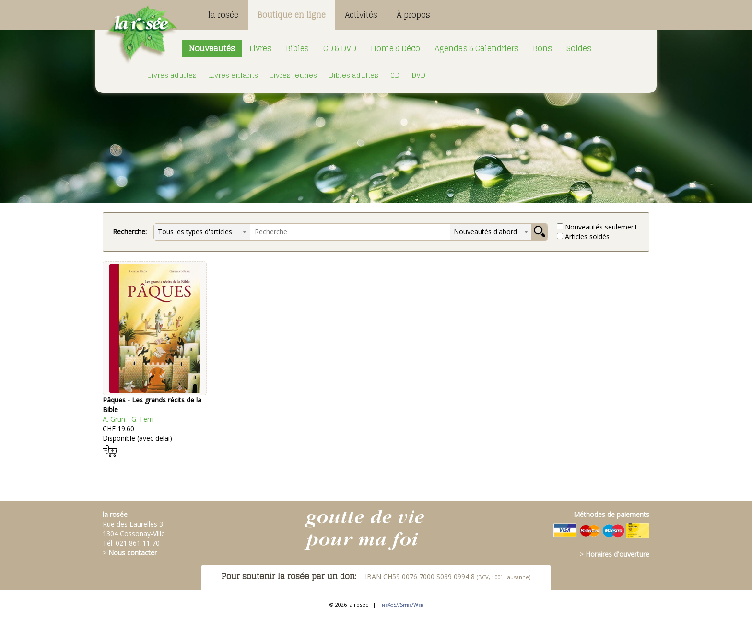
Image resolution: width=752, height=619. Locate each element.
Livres (260, 48)
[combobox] (202, 232)
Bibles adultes (353, 75)
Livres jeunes (293, 75)
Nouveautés (212, 48)
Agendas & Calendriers (476, 48)
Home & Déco (395, 48)
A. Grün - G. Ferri (128, 419)
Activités (361, 15)
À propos (413, 15)
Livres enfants (233, 75)
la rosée (223, 15)
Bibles (297, 48)
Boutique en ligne (292, 15)
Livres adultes (172, 75)
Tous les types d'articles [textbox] (195, 231)
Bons (542, 48)
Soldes (578, 48)
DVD (418, 75)
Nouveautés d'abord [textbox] (485, 231)
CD (395, 75)
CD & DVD (339, 48)
